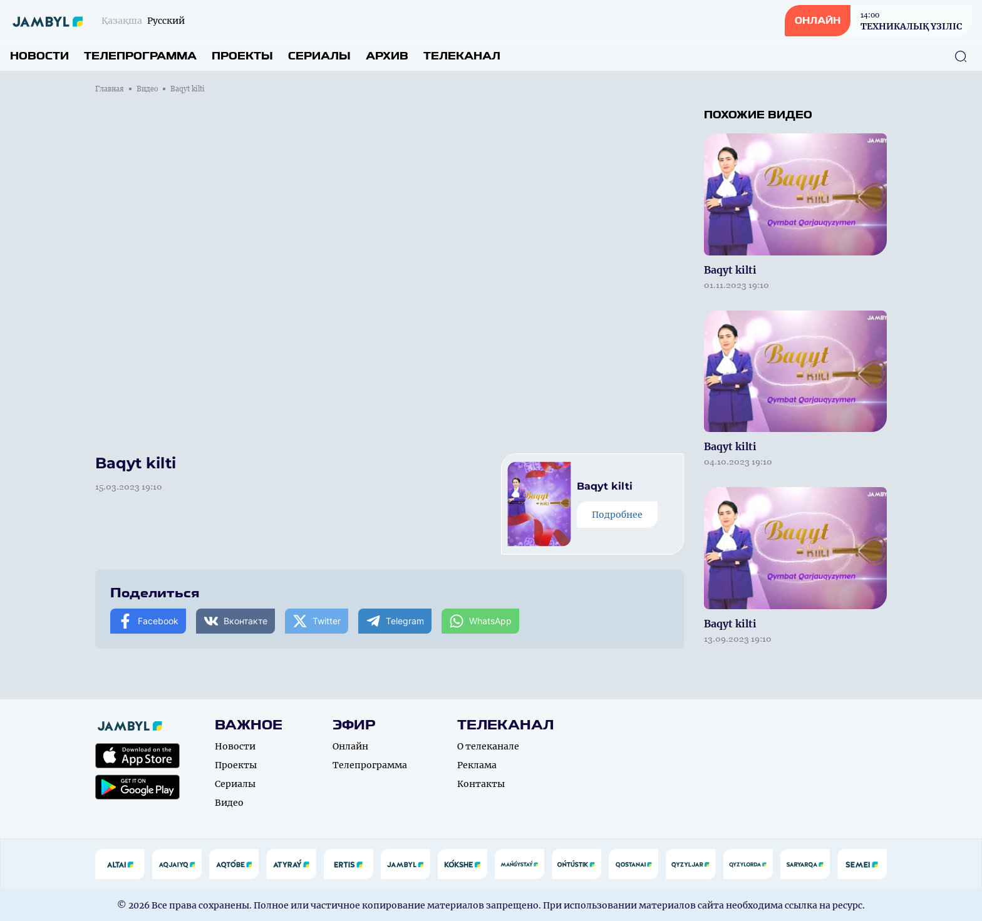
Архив (387, 56)
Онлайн (350, 746)
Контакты (481, 784)
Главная (109, 89)
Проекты (242, 56)
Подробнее (617, 514)
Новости (39, 56)
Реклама (477, 765)
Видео (147, 89)
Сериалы (319, 56)
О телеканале (488, 746)
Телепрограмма (140, 56)
